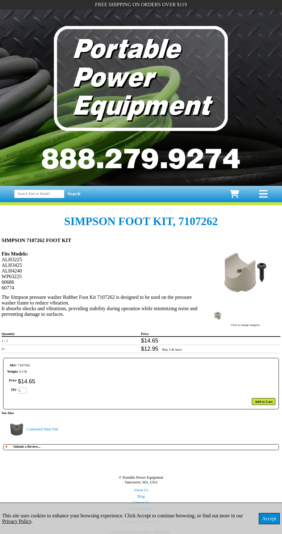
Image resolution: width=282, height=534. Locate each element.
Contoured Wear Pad (42, 429)
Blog (140, 496)
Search (74, 193)
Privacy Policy (16, 521)
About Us (141, 490)
